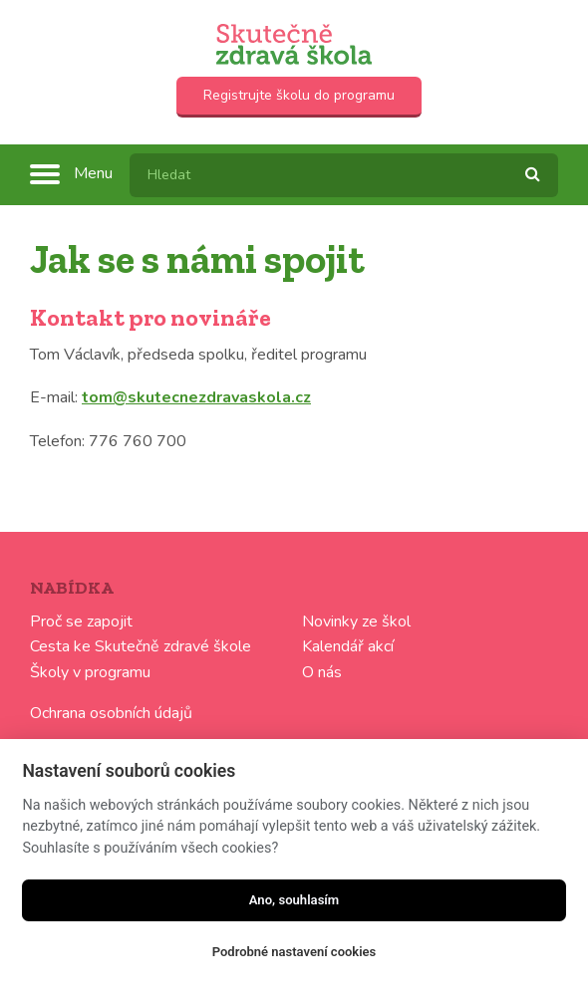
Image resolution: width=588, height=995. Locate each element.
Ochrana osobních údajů (111, 713)
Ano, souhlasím (294, 899)
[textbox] (344, 175)
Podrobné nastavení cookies (294, 951)
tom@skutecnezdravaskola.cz (196, 397)
